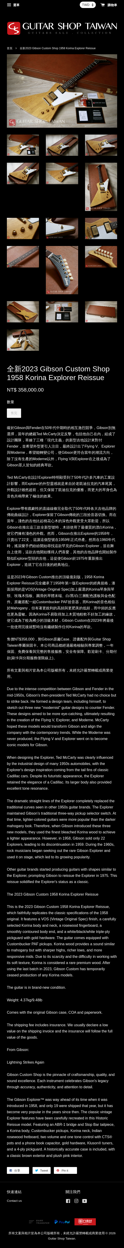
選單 (13, 5)
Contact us (14, 1200)
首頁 (9, 48)
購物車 (108, 5)
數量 (10, 402)
